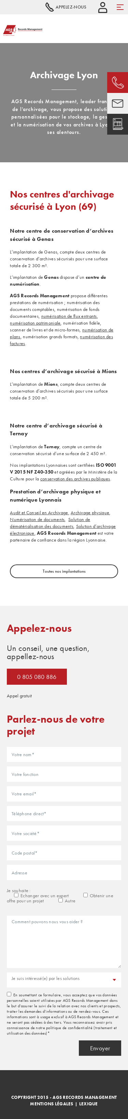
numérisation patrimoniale (35, 323)
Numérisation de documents (37, 519)
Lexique (88, 1104)
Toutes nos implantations (64, 571)
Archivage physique (90, 512)
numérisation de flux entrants (69, 316)
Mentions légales (51, 1104)
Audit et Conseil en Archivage (39, 512)
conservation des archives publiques (75, 479)
